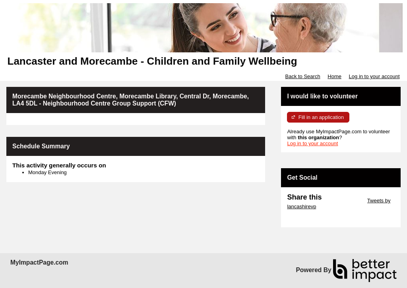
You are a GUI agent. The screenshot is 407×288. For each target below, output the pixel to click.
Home (334, 76)
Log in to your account (374, 76)
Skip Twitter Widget (344, 201)
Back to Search (302, 76)
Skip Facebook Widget (313, 218)
